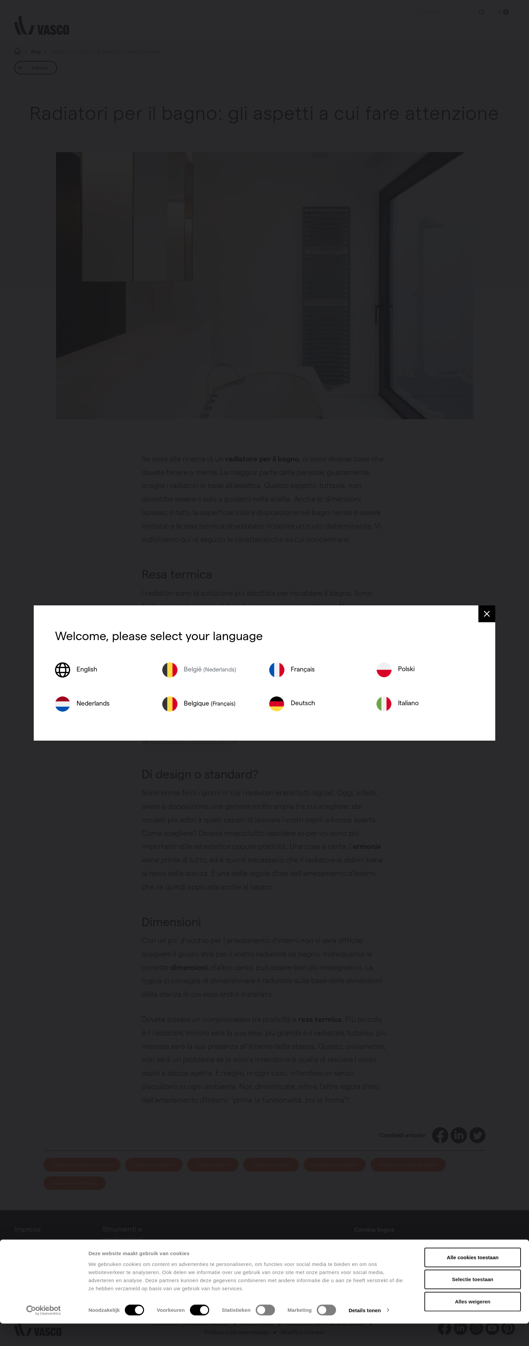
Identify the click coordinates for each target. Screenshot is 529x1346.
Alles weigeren (472, 1324)
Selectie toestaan (473, 1302)
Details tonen (365, 1333)
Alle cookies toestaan (472, 1280)
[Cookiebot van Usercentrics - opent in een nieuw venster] (43, 1333)
